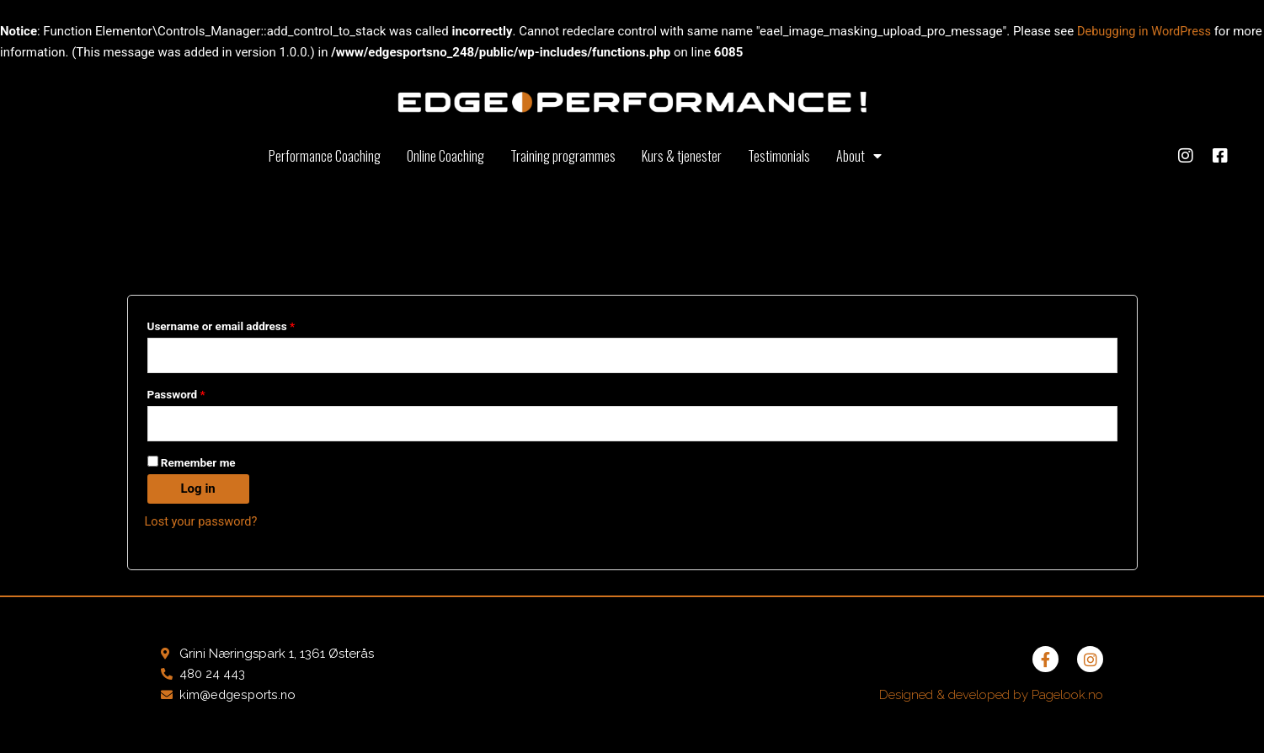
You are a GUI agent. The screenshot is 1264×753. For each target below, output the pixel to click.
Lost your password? (203, 522)
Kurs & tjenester (682, 156)
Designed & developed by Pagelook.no (991, 696)
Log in (198, 489)
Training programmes (563, 156)
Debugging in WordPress (1146, 31)
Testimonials (779, 156)
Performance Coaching (325, 156)
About (859, 156)
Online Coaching (445, 156)
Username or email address (243, 324)
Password (199, 393)
